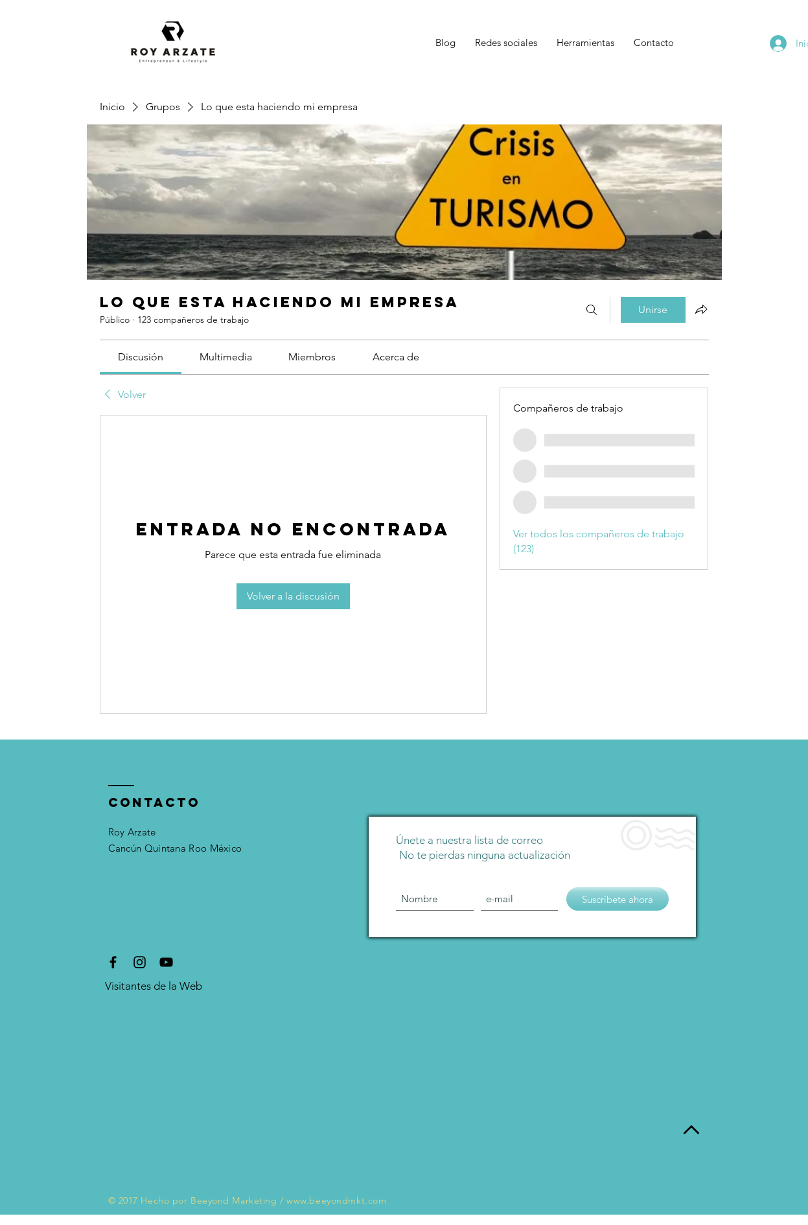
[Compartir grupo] (701, 309)
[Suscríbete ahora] (617, 899)
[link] (140, 357)
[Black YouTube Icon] (166, 962)
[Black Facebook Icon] (113, 962)
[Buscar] (591, 310)
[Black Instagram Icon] (140, 962)
